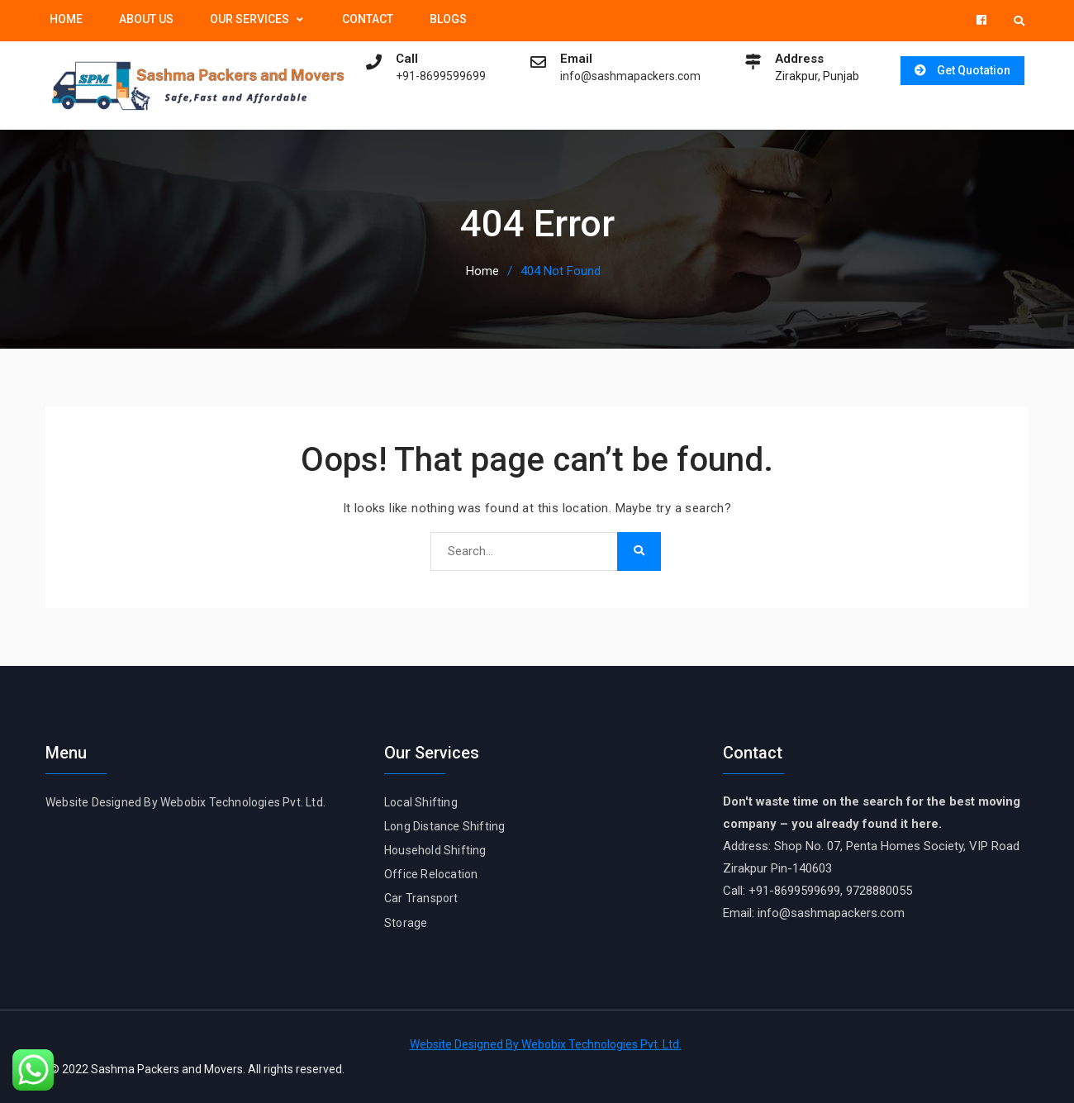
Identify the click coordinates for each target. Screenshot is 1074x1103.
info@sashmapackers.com (625, 76)
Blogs (448, 19)
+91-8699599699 (436, 76)
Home (66, 19)
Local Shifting (421, 801)
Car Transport (421, 898)
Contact (367, 19)
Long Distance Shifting (444, 825)
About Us (146, 19)
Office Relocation (431, 873)
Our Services (249, 19)
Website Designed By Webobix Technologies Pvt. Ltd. (185, 801)
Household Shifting (435, 849)
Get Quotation (971, 70)
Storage (405, 922)
